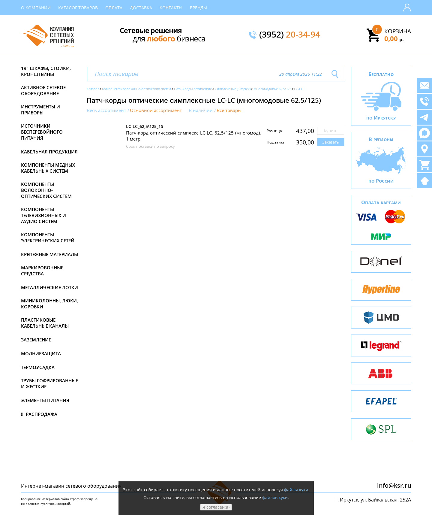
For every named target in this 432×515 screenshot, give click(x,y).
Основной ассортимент (156, 110)
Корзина (397, 31)
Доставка (141, 8)
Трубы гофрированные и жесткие (49, 383)
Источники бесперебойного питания (42, 132)
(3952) (289, 35)
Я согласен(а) (216, 507)
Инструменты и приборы (40, 110)
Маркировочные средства (42, 271)
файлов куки (275, 497)
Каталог (93, 88)
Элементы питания (45, 400)
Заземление (36, 340)
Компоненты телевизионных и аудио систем (43, 215)
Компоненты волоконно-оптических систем (46, 190)
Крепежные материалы (49, 254)
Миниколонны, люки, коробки (49, 304)
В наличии (201, 110)
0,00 (394, 38)
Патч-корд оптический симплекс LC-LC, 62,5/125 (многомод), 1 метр (193, 136)
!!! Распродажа (39, 414)
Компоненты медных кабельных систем (48, 168)
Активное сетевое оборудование (43, 90)
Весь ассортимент (106, 110)
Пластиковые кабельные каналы (45, 323)
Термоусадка (38, 367)
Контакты (171, 8)
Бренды (198, 8)
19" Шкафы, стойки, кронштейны (46, 71)
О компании (36, 8)
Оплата (113, 8)
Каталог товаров (78, 8)
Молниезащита (41, 353)
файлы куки (296, 489)
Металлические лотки (49, 287)
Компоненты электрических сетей (47, 238)
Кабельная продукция (49, 152)
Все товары (229, 110)
